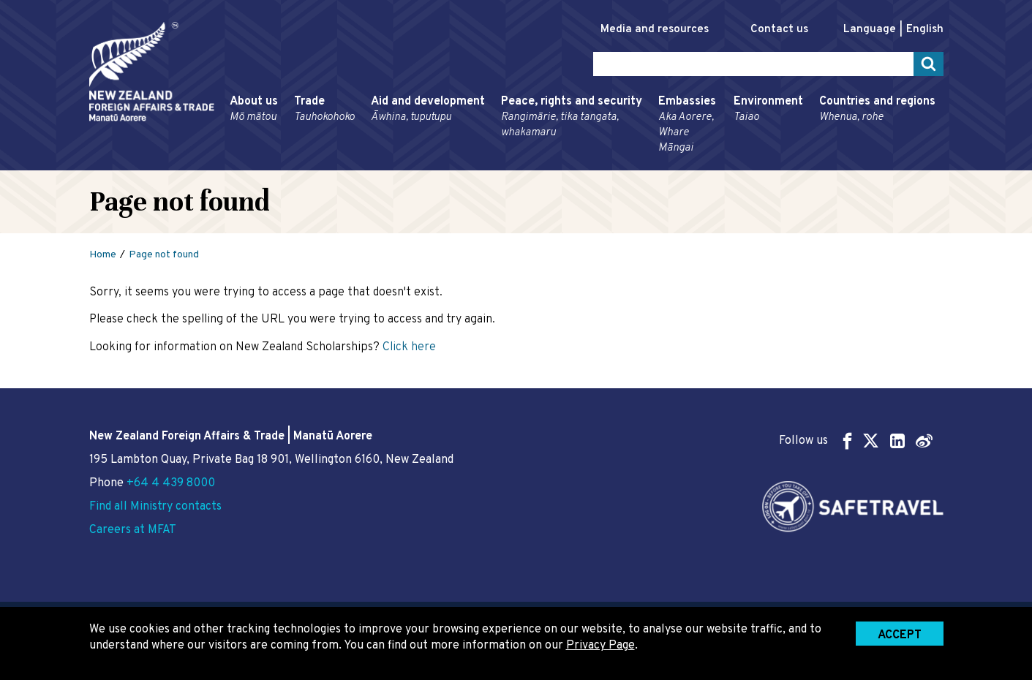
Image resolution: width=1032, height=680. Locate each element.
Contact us (779, 30)
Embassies (687, 125)
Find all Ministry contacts (155, 506)
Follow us (856, 440)
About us (254, 109)
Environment (768, 109)
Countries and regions (877, 109)
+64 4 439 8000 (171, 483)
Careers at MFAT (132, 530)
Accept (900, 635)
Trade (324, 109)
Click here (409, 347)
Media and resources (654, 30)
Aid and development (428, 109)
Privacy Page (600, 645)
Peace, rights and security (571, 117)
